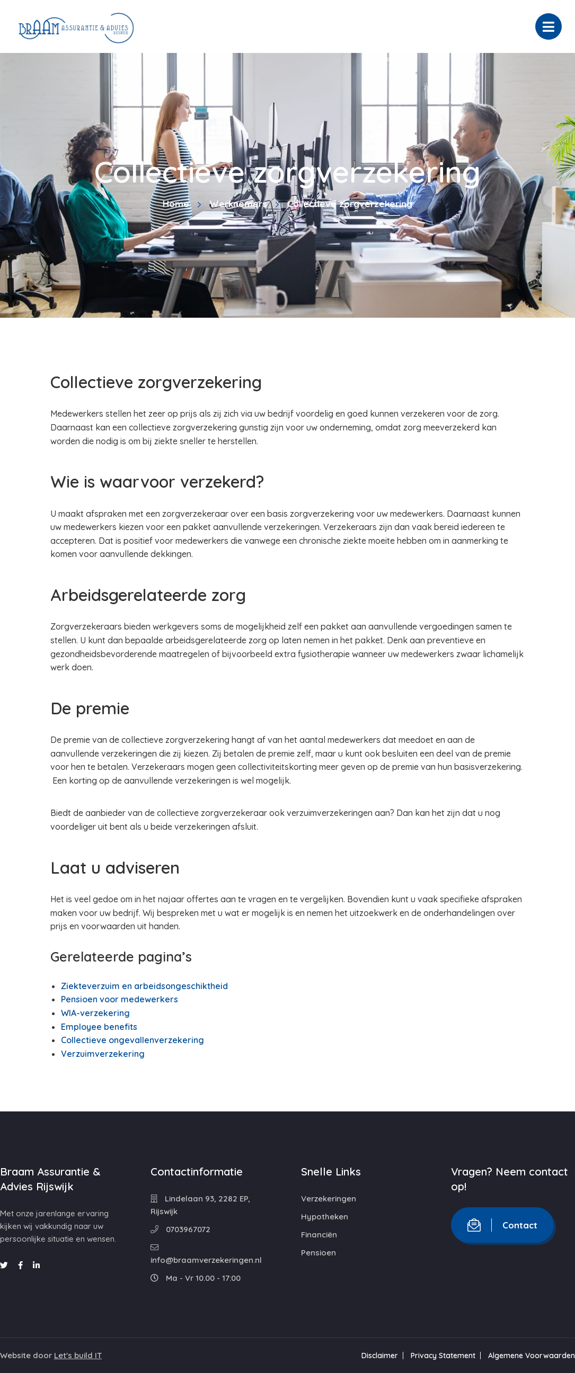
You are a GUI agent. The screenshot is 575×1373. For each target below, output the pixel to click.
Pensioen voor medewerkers (119, 999)
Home (176, 203)
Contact (502, 1225)
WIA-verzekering (95, 1013)
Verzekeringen (328, 1198)
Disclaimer (379, 1355)
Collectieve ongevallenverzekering (132, 1040)
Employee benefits (99, 1026)
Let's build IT (78, 1355)
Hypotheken (324, 1217)
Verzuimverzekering (103, 1053)
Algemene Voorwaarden (531, 1355)
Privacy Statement (443, 1355)
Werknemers (238, 203)
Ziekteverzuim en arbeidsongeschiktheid (144, 986)
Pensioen (318, 1253)
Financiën (319, 1235)
